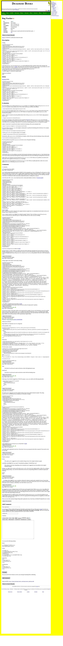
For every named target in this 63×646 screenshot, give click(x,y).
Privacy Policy (19, 642)
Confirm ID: (10, 560)
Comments (54, 10)
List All (53, 5)
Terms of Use (10, 642)
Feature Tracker (54, 12)
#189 (53, 6)
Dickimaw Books (22, 3)
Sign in (3, 37)
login (41, 556)
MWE (54, 8)
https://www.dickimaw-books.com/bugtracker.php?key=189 (21, 632)
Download (4, 83)
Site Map (35, 642)
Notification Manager (55, 15)
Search (53, 4)
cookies (15, 8)
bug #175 (28, 128)
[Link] (16, 70)
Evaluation (54, 9)
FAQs (43, 642)
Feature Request (54, 11)
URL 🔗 (28, 565)
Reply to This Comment (7, 279)
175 (11, 32)
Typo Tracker (54, 14)
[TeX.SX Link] (40, 189)
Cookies (28, 642)
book (37, 637)
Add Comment (6, 629)
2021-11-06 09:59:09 (14, 350)
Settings (17, 9)
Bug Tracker (54, 3)
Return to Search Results (8, 35)
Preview (4, 623)
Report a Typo (54, 13)
